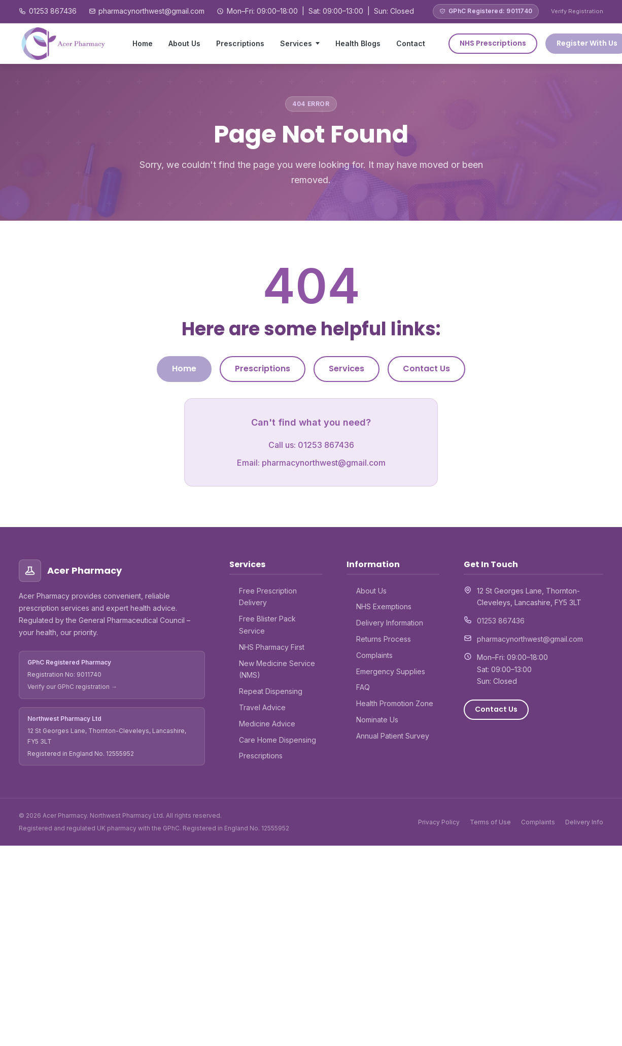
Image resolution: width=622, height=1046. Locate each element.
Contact (410, 43)
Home (142, 43)
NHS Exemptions (383, 606)
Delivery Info (584, 822)
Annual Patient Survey (392, 735)
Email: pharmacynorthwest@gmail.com (311, 463)
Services (296, 43)
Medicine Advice (267, 723)
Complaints (374, 655)
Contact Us (426, 368)
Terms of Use (490, 822)
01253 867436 (53, 11)
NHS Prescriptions (493, 43)
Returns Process (383, 639)
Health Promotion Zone (394, 703)
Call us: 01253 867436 (311, 445)
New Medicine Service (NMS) (277, 669)
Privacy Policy (439, 822)
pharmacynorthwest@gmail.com (151, 11)
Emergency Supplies (390, 671)
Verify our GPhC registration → (72, 686)
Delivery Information (389, 622)
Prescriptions (240, 43)
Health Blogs (358, 43)
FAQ (363, 687)
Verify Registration (577, 11)
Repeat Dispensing (270, 691)
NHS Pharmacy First (271, 647)
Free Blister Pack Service (267, 624)
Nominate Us (377, 719)
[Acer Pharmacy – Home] (64, 43)
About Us (184, 43)
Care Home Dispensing (277, 740)
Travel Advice (262, 707)
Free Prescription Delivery (268, 596)
